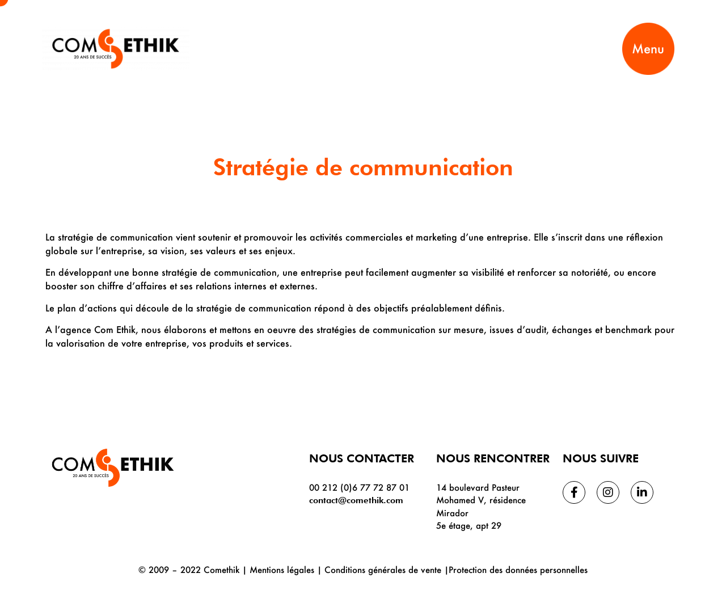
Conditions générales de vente (382, 569)
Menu (648, 48)
